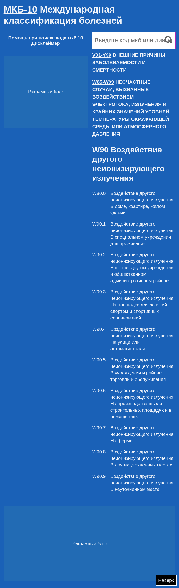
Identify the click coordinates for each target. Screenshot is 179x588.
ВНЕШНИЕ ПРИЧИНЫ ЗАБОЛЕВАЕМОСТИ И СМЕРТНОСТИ (128, 62)
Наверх (166, 580)
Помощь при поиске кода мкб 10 (45, 37)
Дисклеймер (45, 43)
